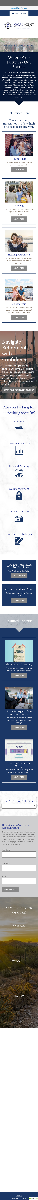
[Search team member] (19, 806)
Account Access (19, 13)
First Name (6, 850)
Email (4, 876)
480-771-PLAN (21, 1198)
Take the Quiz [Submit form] (10, 889)
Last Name (6, 863)
